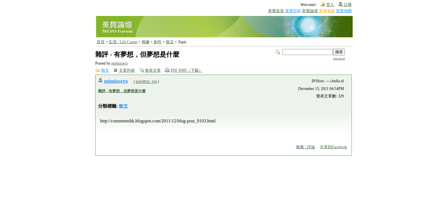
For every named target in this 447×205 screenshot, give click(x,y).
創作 (158, 42)
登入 (330, 5)
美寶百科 (293, 11)
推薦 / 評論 (305, 147)
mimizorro (119, 63)
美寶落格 (327, 11)
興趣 (146, 42)
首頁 (101, 42)
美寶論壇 (310, 11)
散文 (170, 42)
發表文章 (153, 70)
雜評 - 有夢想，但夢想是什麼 (122, 91)
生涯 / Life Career (123, 42)
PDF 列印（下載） (186, 70)
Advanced (339, 58)
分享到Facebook (333, 147)
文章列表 (127, 70)
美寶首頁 (276, 11)
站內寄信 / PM (146, 82)
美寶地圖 (344, 11)
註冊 (348, 5)
